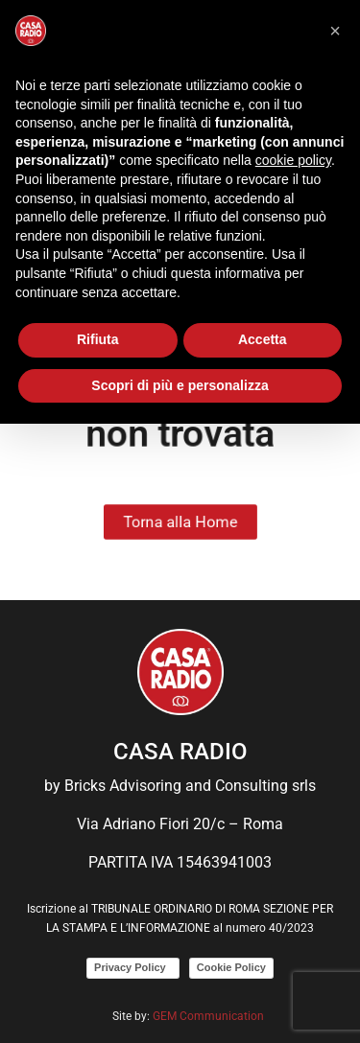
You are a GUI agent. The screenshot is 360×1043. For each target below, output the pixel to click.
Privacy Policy (133, 967)
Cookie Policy (231, 967)
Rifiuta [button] (98, 339)
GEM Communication (210, 1016)
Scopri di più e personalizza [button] (179, 385)
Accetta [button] (262, 339)
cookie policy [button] (293, 160)
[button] (335, 30)
